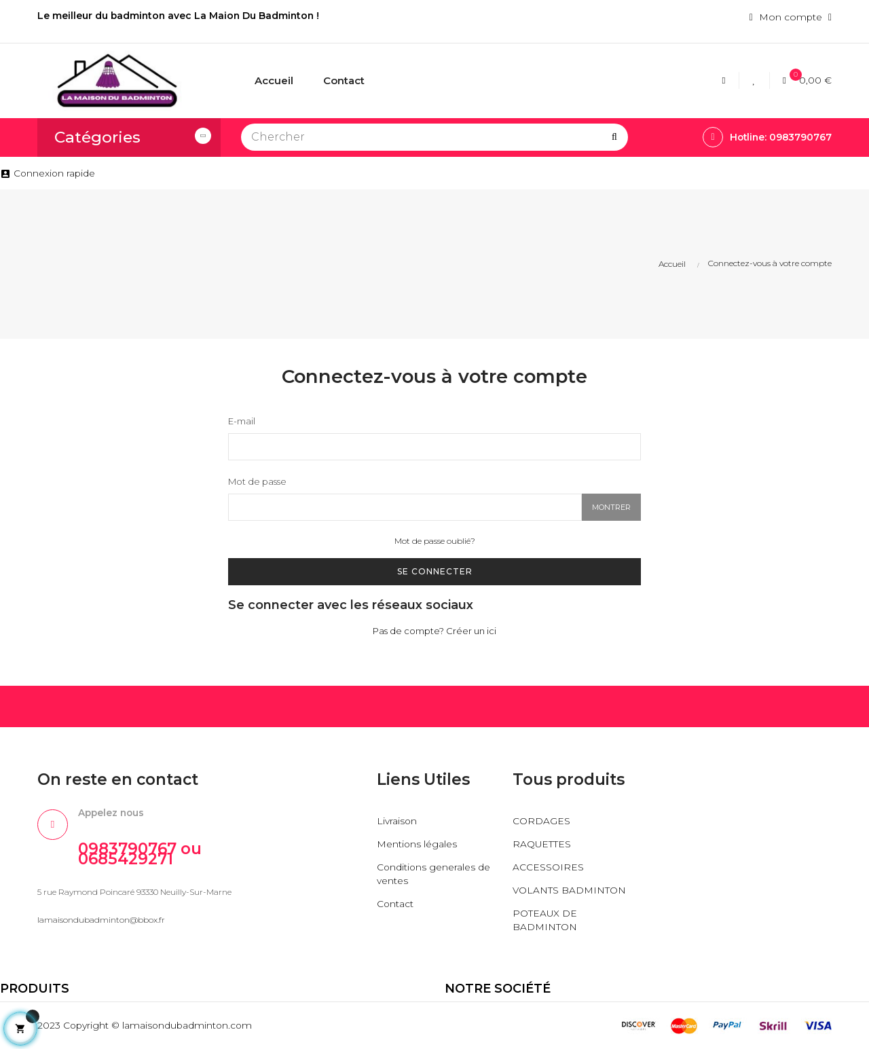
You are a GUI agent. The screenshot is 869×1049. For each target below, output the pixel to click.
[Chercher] (434, 137)
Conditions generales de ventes (434, 874)
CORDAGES (541, 821)
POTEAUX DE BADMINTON (545, 921)
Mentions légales (417, 845)
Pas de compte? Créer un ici (434, 631)
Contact (395, 904)
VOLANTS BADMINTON (570, 891)
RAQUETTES (542, 845)
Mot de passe (257, 482)
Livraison (397, 821)
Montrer (611, 508)
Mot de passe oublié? (434, 541)
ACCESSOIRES (548, 868)
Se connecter (435, 571)
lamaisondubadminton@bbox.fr (101, 921)
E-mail (241, 421)
